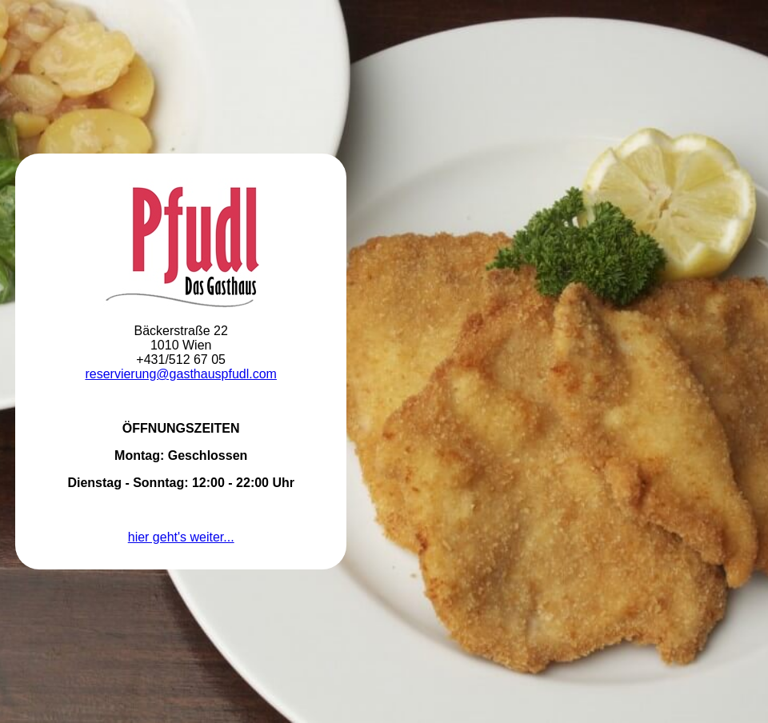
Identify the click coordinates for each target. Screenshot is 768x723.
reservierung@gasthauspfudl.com (180, 374)
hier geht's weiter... (181, 537)
